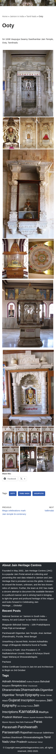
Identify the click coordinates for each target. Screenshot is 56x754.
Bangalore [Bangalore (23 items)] (6, 686)
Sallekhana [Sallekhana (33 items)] (48, 732)
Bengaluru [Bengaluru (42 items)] (16, 685)
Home (5, 16)
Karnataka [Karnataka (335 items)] (28, 711)
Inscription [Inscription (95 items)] (28, 700)
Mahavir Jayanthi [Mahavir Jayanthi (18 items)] (29, 717)
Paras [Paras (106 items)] (38, 722)
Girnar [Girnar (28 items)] (43, 695)
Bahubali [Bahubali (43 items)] (45, 681)
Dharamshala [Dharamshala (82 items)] (11, 689)
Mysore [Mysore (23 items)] (5, 722)
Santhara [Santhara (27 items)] (6, 737)
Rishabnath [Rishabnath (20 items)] (37, 733)
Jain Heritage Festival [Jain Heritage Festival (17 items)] (25, 706)
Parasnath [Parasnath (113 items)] (9, 727)
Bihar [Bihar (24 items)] (25, 686)
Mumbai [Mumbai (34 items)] (48, 717)
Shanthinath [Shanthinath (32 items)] (17, 737)
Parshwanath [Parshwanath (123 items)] (27, 727)
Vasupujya (39, 493)
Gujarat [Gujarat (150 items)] (14, 700)
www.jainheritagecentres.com (29, 747)
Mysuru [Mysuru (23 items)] (12, 722)
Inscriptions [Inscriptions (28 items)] (41, 700)
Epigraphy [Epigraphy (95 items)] (32, 695)
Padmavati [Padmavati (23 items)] (28, 722)
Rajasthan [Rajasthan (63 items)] (26, 732)
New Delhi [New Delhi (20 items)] (20, 722)
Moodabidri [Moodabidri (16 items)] (40, 717)
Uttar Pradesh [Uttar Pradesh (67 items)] (18, 741)
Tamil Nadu (31, 16)
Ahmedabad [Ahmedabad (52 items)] (19, 681)
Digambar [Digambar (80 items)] (46, 689)
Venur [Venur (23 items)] (40, 742)
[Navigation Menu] (50, 3)
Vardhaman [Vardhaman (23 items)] (32, 742)
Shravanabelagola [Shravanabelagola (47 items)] (33, 737)
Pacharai (6, 662)
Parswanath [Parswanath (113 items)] (11, 732)
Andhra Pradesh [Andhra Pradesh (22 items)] (33, 682)
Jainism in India (17, 16)
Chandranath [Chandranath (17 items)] (32, 686)
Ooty (12, 493)
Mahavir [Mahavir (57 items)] (17, 717)
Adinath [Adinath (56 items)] (6, 681)
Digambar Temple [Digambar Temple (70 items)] (13, 695)
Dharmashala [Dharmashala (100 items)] (30, 690)
